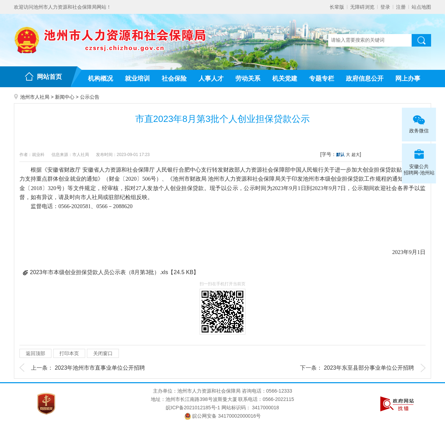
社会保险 (174, 78)
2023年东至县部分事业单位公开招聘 (369, 368)
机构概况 (100, 78)
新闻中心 (64, 97)
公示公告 (89, 97)
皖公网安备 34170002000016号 (222, 416)
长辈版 (337, 7)
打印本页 (69, 353)
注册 (401, 7)
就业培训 (137, 78)
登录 (385, 7)
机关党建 (284, 78)
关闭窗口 (103, 353)
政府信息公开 (364, 78)
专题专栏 (321, 78)
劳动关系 (247, 78)
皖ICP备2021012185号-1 (193, 407)
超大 (355, 154)
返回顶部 (35, 353)
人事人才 (211, 78)
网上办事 (407, 78)
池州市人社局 (34, 97)
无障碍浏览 (362, 7)
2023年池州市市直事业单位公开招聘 (100, 368)
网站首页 (49, 76)
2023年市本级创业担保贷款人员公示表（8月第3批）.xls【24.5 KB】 (114, 272)
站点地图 (421, 7)
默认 (340, 154)
